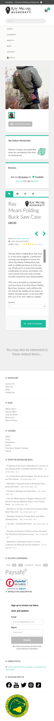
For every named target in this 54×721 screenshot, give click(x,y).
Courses (11, 35)
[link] (17, 584)
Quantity (11, 302)
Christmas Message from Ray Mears (21, 491)
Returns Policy (11, 420)
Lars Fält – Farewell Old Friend (19, 524)
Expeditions (10, 442)
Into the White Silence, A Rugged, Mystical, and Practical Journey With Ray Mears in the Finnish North (25, 501)
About (10, 40)
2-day (7, 439)
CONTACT (11, 52)
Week (7, 436)
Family (8, 445)
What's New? (10, 409)
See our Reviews (27, 181)
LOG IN (11, 57)
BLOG (9, 46)
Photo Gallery (20, 124)
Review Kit (9, 417)
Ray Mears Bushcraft (21, 238)
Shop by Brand (11, 414)
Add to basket (33, 324)
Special (8, 451)
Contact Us (10, 384)
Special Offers (11, 412)
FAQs (7, 389)
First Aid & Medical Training (16, 448)
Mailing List (10, 392)
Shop (10, 29)
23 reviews (32, 244)
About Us (9, 386)
